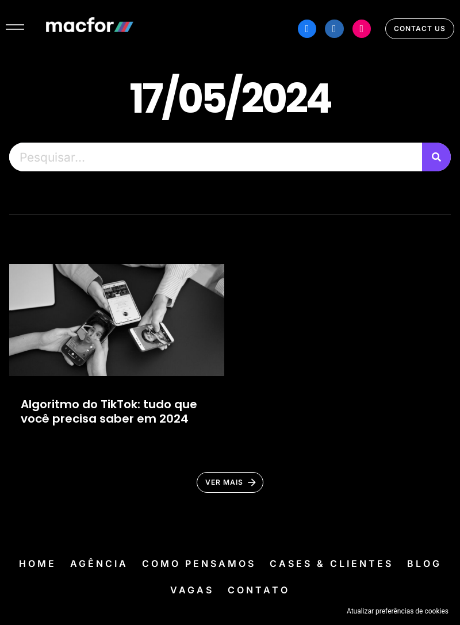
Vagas (192, 590)
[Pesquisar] (436, 157)
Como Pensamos (199, 563)
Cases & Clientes (331, 563)
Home (37, 563)
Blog (424, 563)
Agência (99, 563)
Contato (259, 590)
